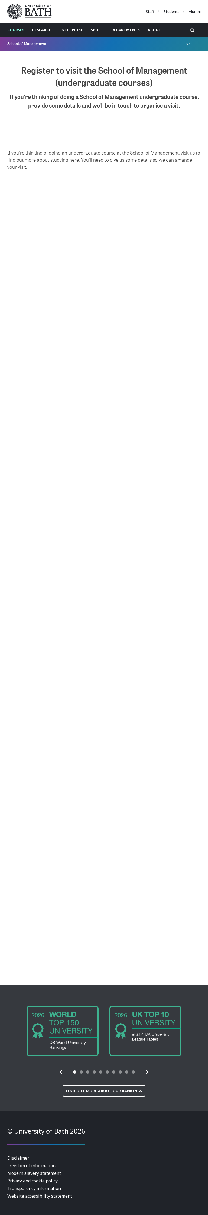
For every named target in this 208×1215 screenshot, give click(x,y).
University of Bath (31, 11)
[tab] (74, 1072)
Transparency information (34, 1188)
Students (172, 11)
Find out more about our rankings (104, 1090)
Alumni (195, 11)
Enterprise (71, 29)
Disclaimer (18, 1158)
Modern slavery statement (34, 1173)
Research (41, 29)
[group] (63, 1031)
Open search (192, 30)
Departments (125, 29)
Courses (15, 29)
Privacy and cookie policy (32, 1181)
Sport (97, 29)
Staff (150, 11)
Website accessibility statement (39, 1196)
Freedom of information (31, 1166)
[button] (61, 1072)
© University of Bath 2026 (46, 1130)
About (154, 29)
